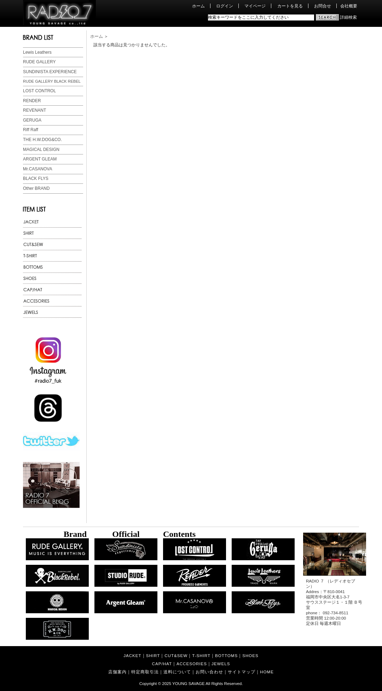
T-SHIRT (201, 655)
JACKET (132, 655)
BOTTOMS (226, 655)
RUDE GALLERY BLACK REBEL (52, 81)
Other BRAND (36, 188)
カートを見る (290, 6)
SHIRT (153, 655)
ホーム (198, 6)
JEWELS (221, 663)
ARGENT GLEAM (40, 159)
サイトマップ (241, 671)
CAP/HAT (162, 663)
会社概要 (348, 6)
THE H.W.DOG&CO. (42, 139)
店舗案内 (117, 671)
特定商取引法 (145, 671)
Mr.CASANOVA (37, 168)
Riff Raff (30, 129)
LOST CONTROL (39, 90)
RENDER (32, 100)
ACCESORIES (191, 663)
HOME (267, 671)
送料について (177, 671)
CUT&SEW (175, 655)
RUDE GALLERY (39, 61)
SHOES (250, 655)
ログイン (224, 6)
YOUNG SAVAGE (188, 683)
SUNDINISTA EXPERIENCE (50, 71)
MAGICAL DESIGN (41, 149)
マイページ (255, 6)
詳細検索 (348, 17)
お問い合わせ (209, 671)
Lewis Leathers (37, 52)
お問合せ (322, 6)
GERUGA (32, 120)
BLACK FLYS (35, 178)
